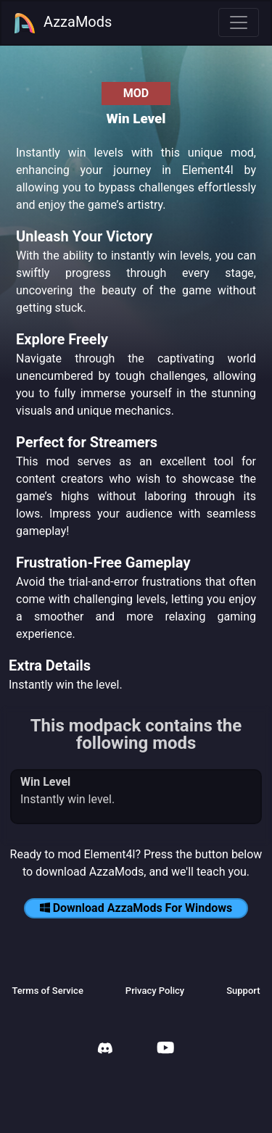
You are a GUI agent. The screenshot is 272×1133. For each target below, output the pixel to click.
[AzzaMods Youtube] (165, 1049)
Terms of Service (47, 990)
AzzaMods (62, 23)
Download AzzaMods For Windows (136, 908)
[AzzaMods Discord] (105, 1050)
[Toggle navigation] (238, 22)
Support (243, 990)
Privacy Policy (154, 990)
